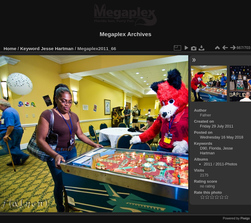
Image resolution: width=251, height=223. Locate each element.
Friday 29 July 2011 (216, 126)
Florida (215, 148)
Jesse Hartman (57, 48)
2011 (208, 164)
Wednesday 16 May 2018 (221, 137)
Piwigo (245, 218)
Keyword (30, 48)
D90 (203, 148)
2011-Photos (226, 164)
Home (10, 48)
